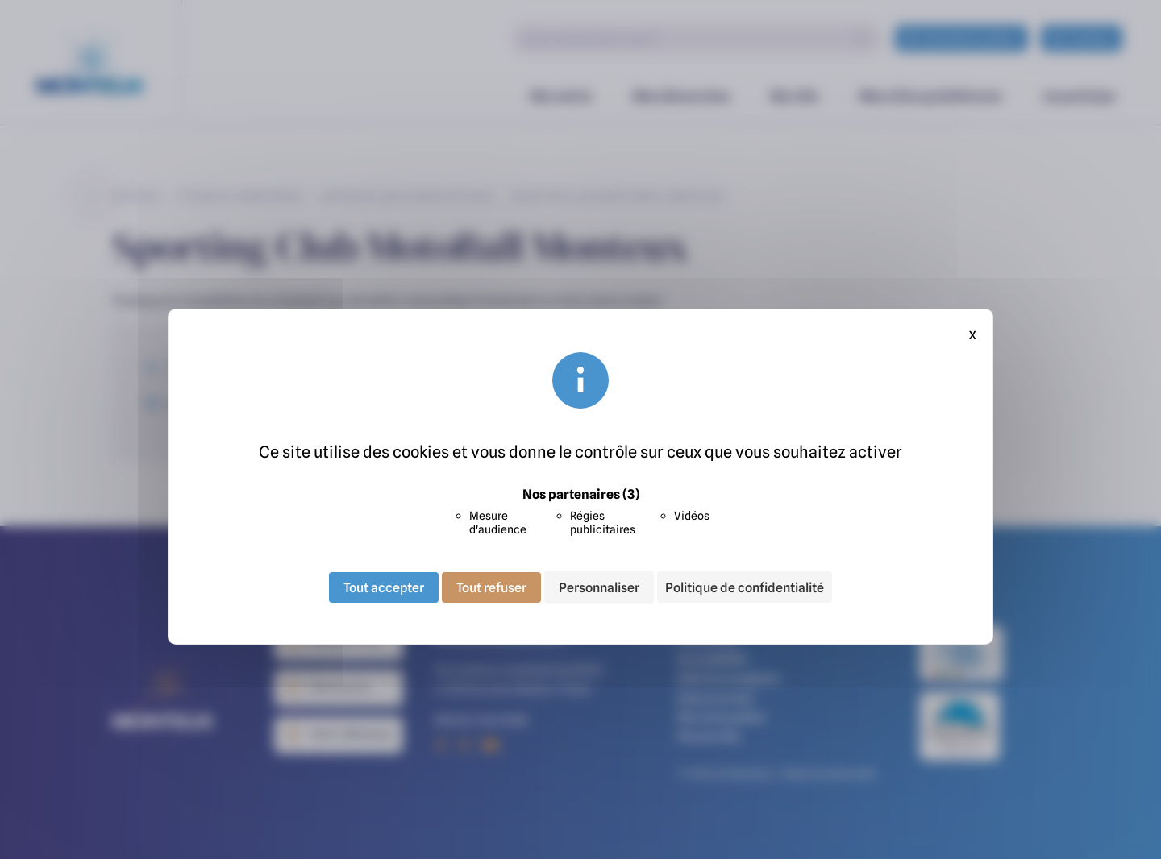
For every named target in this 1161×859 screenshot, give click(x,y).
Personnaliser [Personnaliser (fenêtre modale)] (599, 587)
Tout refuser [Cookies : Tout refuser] (491, 587)
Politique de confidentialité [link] (744, 587)
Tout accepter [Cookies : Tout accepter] (383, 587)
